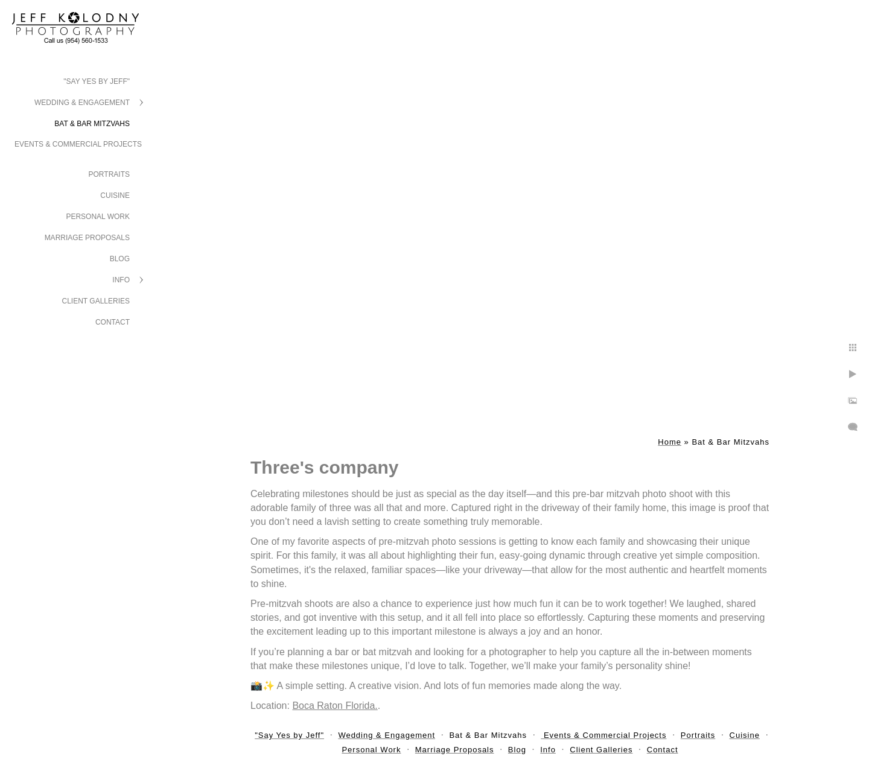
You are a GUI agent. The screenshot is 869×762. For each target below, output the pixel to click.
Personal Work (98, 216)
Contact (112, 322)
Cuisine (115, 195)
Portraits (109, 174)
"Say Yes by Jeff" (96, 81)
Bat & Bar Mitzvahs (92, 123)
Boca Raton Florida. (334, 705)
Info (121, 280)
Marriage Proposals (87, 237)
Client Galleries (96, 301)
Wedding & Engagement (82, 102)
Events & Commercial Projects (78, 144)
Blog (120, 259)
